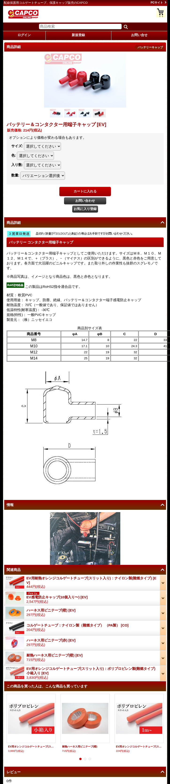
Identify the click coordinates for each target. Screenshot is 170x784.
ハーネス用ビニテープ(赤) (51, 640)
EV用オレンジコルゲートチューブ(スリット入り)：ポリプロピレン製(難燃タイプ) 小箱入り (31, 746)
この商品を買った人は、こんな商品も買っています (47, 686)
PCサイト (157, 2)
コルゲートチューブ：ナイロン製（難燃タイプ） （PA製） (77, 625)
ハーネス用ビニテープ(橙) (51, 610)
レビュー (14, 772)
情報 (10, 505)
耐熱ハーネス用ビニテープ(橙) (54, 655)
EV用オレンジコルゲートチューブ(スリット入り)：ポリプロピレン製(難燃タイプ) (139, 746)
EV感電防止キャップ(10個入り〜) (57, 597)
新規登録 (78, 35)
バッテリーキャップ (150, 47)
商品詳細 (14, 223)
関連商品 (14, 570)
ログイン (24, 35)
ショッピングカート (160, 12)
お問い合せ (139, 35)
